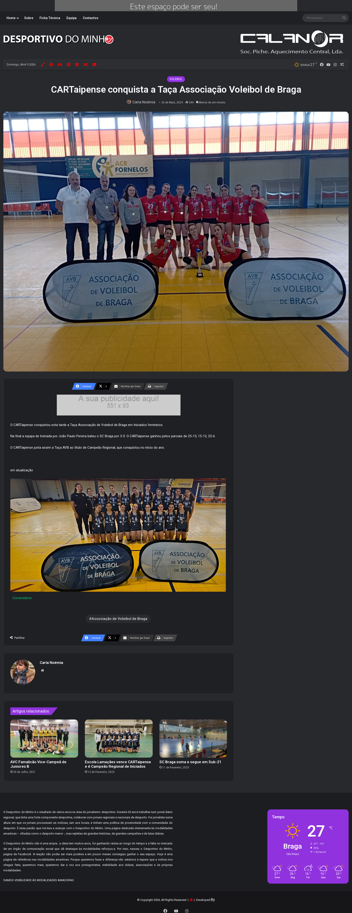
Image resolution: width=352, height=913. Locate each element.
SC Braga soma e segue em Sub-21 (190, 759)
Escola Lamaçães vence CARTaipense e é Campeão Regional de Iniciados (118, 761)
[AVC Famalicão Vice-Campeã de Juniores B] (44, 736)
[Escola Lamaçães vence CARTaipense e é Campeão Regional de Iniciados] (119, 736)
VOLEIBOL (176, 79)
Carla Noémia (145, 102)
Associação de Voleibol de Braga (119, 619)
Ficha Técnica (50, 18)
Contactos (90, 18)
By (213, 897)
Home (11, 18)
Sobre (28, 18)
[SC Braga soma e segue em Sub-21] (193, 736)
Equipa (71, 18)
